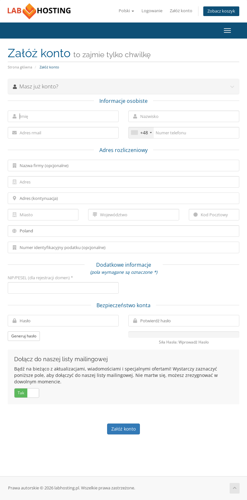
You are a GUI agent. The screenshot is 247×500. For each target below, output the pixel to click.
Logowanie (152, 10)
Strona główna (20, 67)
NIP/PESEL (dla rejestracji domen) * (40, 278)
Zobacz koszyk (221, 11)
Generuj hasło (23, 336)
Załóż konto (181, 10)
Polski (126, 10)
